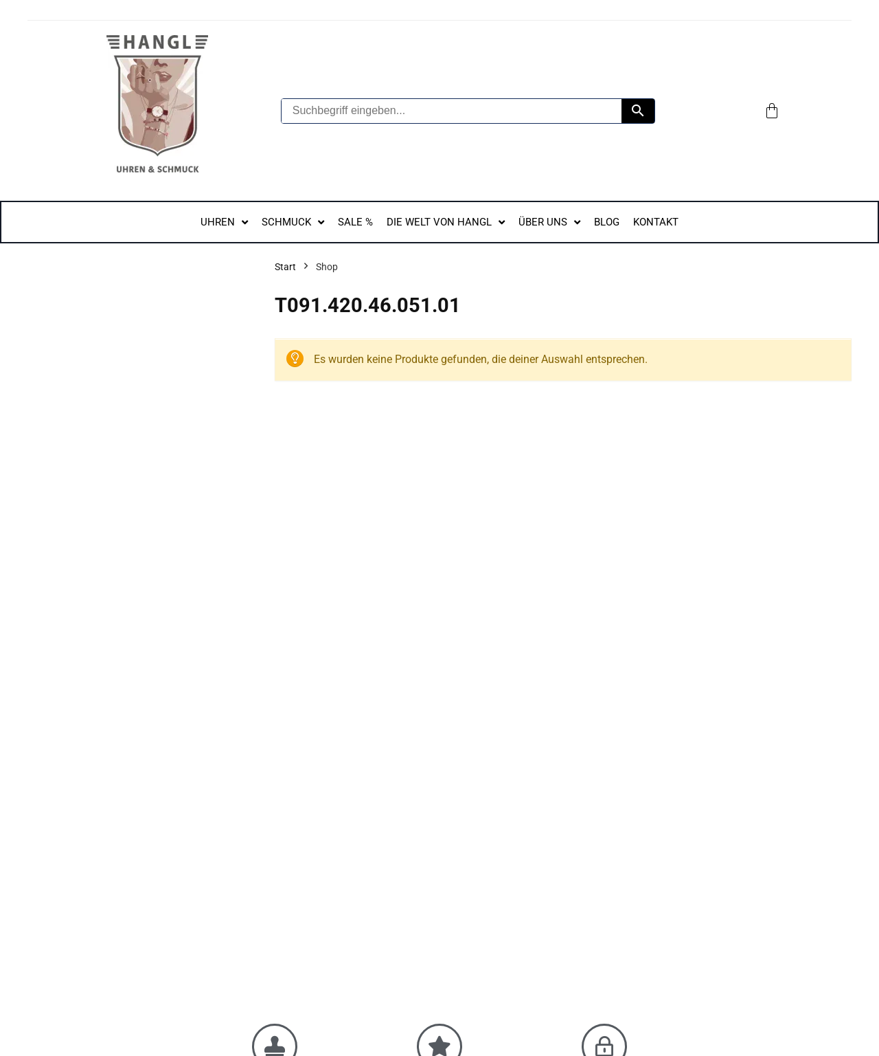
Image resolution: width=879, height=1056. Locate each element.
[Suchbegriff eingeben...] (451, 111)
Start (285, 266)
